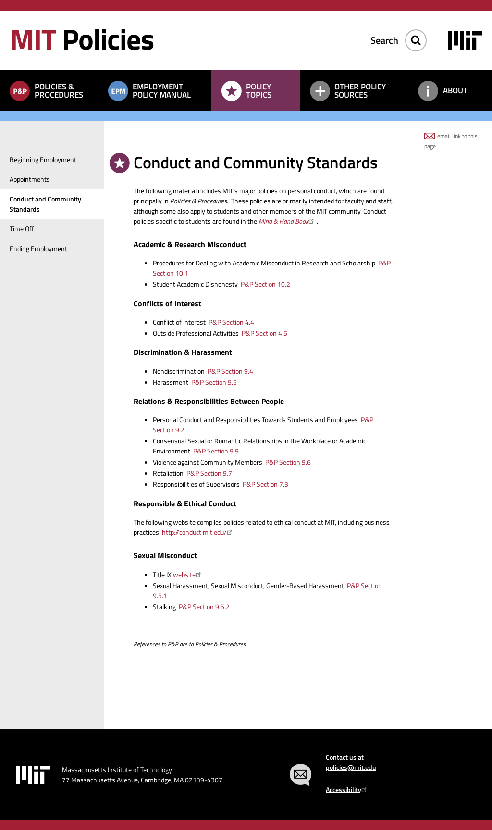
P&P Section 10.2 (265, 284)
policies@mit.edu (351, 767)
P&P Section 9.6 (288, 462)
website (188, 574)
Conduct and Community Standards (45, 204)
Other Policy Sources (360, 90)
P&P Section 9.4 (230, 371)
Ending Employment (38, 248)
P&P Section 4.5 (264, 333)
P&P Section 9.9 (216, 451)
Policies (82, 39)
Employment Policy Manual (162, 90)
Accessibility (347, 789)
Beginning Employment (43, 159)
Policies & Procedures (59, 90)
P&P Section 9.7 (209, 473)
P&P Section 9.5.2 (204, 607)
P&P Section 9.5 (214, 382)
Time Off (22, 229)
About (455, 90)
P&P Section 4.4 (231, 322)
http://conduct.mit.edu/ (198, 532)
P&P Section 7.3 (265, 484)
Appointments (30, 179)
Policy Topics (258, 90)
